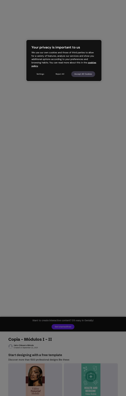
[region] (64, 60)
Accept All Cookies (83, 74)
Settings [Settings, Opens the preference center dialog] (40, 74)
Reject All (60, 74)
